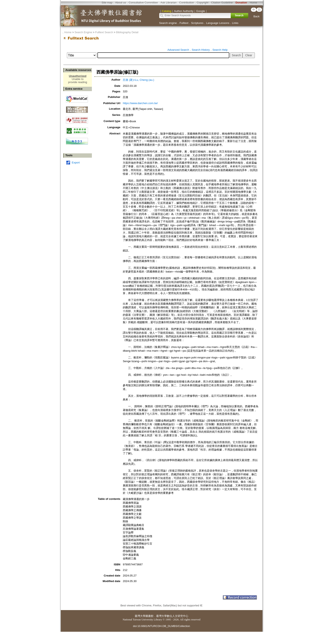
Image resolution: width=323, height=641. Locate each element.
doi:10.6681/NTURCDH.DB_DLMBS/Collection (161, 626)
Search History (201, 49)
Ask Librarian (168, 2)
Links (235, 23)
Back (256, 16)
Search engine (168, 23)
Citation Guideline (222, 2)
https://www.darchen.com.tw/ (140, 103)
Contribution (186, 2)
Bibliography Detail (127, 32)
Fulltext (183, 23)
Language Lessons (217, 23)
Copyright (202, 2)
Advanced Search (178, 49)
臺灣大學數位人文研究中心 (172, 616)
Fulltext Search (104, 32)
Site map (107, 2)
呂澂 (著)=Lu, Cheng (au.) (138, 79)
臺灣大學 (140, 616)
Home (253, 2)
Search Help (219, 49)
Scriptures (197, 23)
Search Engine (83, 32)
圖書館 (149, 616)
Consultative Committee (143, 2)
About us (120, 2)
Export (76, 162)
